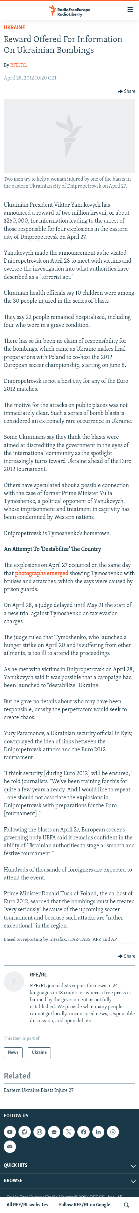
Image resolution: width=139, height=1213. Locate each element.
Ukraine (14, 28)
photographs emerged (41, 574)
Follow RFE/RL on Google (84, 1205)
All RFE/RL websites (27, 1205)
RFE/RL (18, 65)
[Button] (127, 91)
